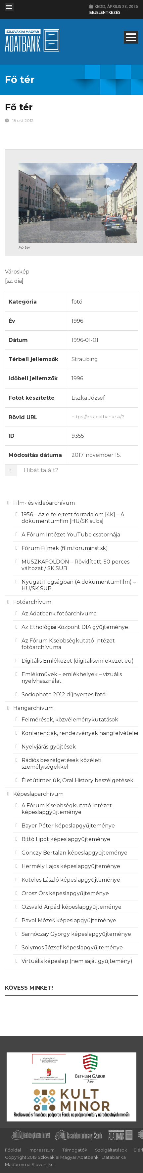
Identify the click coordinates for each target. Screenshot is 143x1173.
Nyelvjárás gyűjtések (49, 747)
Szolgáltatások (111, 1150)
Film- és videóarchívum (44, 503)
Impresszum (41, 1150)
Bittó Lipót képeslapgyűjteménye (66, 839)
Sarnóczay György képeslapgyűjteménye (76, 934)
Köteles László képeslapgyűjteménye (71, 880)
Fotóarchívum (32, 602)
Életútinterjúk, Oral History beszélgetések (77, 780)
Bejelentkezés (104, 12)
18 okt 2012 (22, 120)
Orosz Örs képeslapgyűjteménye (65, 893)
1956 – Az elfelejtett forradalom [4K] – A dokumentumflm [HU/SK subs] (73, 517)
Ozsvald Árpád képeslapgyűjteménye (71, 907)
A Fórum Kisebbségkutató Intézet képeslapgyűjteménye (67, 808)
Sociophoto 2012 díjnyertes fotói (64, 694)
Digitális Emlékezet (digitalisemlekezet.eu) (78, 661)
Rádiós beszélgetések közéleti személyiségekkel (61, 763)
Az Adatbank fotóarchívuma (59, 613)
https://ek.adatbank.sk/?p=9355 (103, 416)
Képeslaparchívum (38, 794)
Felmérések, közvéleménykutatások (70, 719)
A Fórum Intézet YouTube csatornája (71, 535)
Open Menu (9, 7)
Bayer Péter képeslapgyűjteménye (68, 826)
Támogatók (74, 1150)
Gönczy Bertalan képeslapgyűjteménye (74, 853)
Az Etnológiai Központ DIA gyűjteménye (75, 627)
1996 (77, 321)
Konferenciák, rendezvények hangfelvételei (80, 733)
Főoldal (13, 1150)
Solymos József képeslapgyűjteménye (72, 947)
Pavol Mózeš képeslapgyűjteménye (69, 920)
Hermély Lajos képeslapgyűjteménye (71, 866)
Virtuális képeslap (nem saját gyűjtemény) (77, 961)
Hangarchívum (33, 708)
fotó (77, 302)
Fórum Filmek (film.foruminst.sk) (65, 548)
